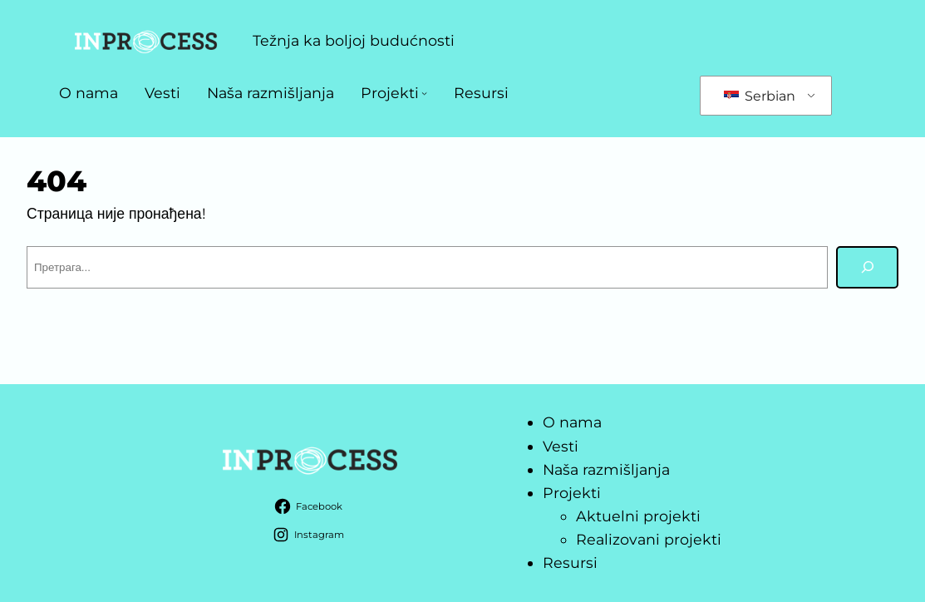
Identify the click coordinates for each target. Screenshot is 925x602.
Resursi (481, 92)
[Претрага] (867, 267)
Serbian (759, 96)
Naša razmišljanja (270, 92)
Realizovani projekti (648, 539)
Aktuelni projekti (638, 516)
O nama (88, 92)
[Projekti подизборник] (424, 93)
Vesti (162, 92)
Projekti (390, 92)
